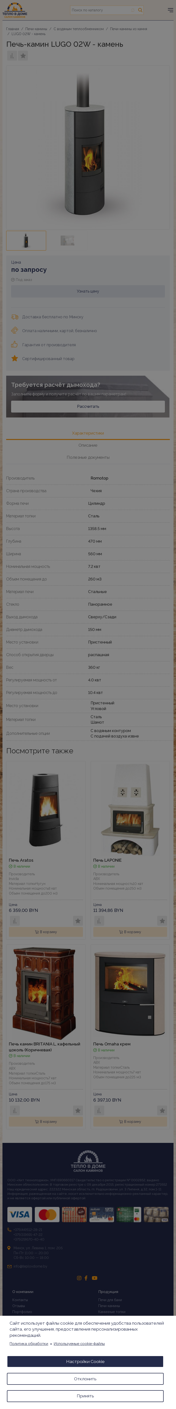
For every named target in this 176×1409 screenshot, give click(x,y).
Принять (85, 1395)
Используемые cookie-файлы (79, 1343)
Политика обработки (29, 1343)
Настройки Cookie (85, 1361)
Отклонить (85, 1378)
